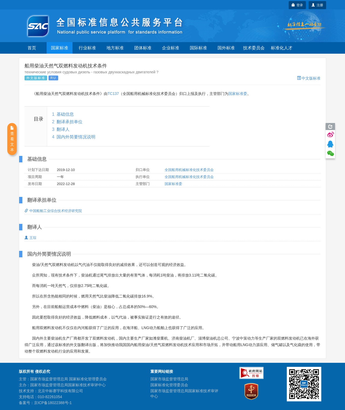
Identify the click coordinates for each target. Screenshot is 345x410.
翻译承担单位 (69, 121)
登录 (297, 5)
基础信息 (65, 114)
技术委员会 (254, 48)
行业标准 (87, 48)
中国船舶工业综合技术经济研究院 (53, 211)
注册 (317, 5)
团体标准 (142, 48)
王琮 (30, 238)
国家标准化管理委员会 (169, 385)
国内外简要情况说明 (76, 137)
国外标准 (226, 48)
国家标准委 (237, 93)
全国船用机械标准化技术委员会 (189, 170)
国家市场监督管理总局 (169, 379)
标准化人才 (281, 48)
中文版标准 (308, 78)
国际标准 (198, 48)
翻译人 (63, 129)
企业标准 (170, 48)
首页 (31, 48)
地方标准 (115, 48)
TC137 (113, 93)
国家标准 (59, 48)
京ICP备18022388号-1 (53, 403)
